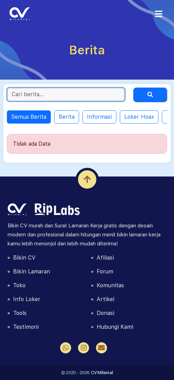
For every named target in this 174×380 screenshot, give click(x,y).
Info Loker (24, 299)
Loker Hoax (139, 117)
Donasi (102, 313)
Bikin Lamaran (29, 271)
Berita (67, 117)
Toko (17, 285)
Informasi (99, 117)
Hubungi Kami (112, 327)
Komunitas (107, 285)
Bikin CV (22, 257)
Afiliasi (102, 257)
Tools (17, 313)
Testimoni (23, 327)
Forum (102, 271)
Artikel (102, 299)
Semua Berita (28, 117)
